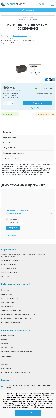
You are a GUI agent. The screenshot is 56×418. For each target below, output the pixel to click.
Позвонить (28, 10)
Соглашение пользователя (10, 264)
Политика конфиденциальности (12, 260)
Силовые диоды (7, 347)
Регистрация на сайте (8, 268)
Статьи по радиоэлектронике (11, 310)
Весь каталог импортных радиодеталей (15, 372)
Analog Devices (6, 368)
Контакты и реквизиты (9, 298)
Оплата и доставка (8, 302)
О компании (5, 290)
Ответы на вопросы (8, 306)
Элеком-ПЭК (5, 343)
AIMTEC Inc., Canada (20, 36)
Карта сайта (5, 276)
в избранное (39, 108)
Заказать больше (47, 114)
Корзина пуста (42, 4)
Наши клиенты (6, 294)
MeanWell (4, 364)
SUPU (3, 360)
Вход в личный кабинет (9, 272)
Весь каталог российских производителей (16, 351)
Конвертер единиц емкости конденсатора (16, 318)
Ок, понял (28, 413)
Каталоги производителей (10, 322)
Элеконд (4, 339)
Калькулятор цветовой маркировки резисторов (18, 314)
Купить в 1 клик (11, 114)
